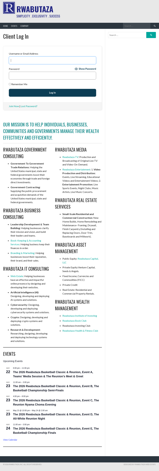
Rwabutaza (34, 8)
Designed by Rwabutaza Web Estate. (140, 464)
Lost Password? (29, 106)
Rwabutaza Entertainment (76, 169)
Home (5, 25)
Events (14, 25)
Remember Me (18, 84)
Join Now (14, 106)
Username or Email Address (23, 53)
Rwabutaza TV (70, 156)
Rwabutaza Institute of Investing (79, 315)
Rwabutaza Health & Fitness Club (80, 330)
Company (24, 25)
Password (14, 68)
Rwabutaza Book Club (74, 320)
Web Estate (17, 276)
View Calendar (10, 440)
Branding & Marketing (22, 252)
